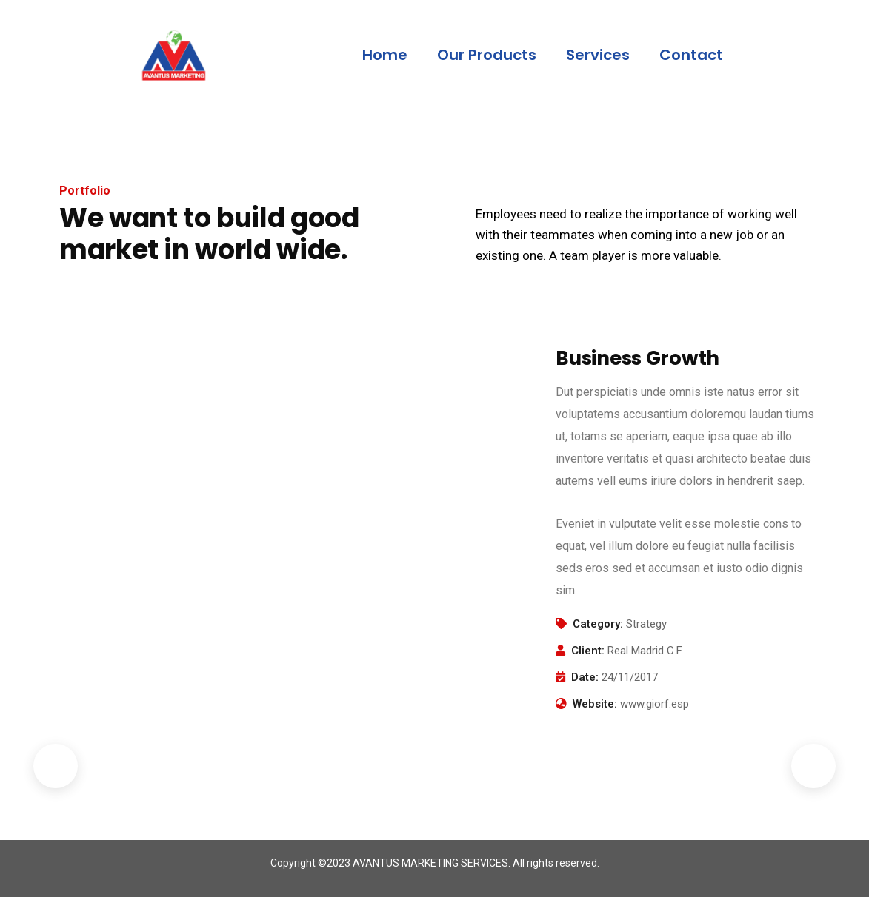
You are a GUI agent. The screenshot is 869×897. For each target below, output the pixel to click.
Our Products (486, 54)
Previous (55, 766)
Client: (588, 650)
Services (598, 54)
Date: (585, 677)
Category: (598, 624)
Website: (595, 703)
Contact (691, 54)
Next (813, 766)
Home (384, 54)
